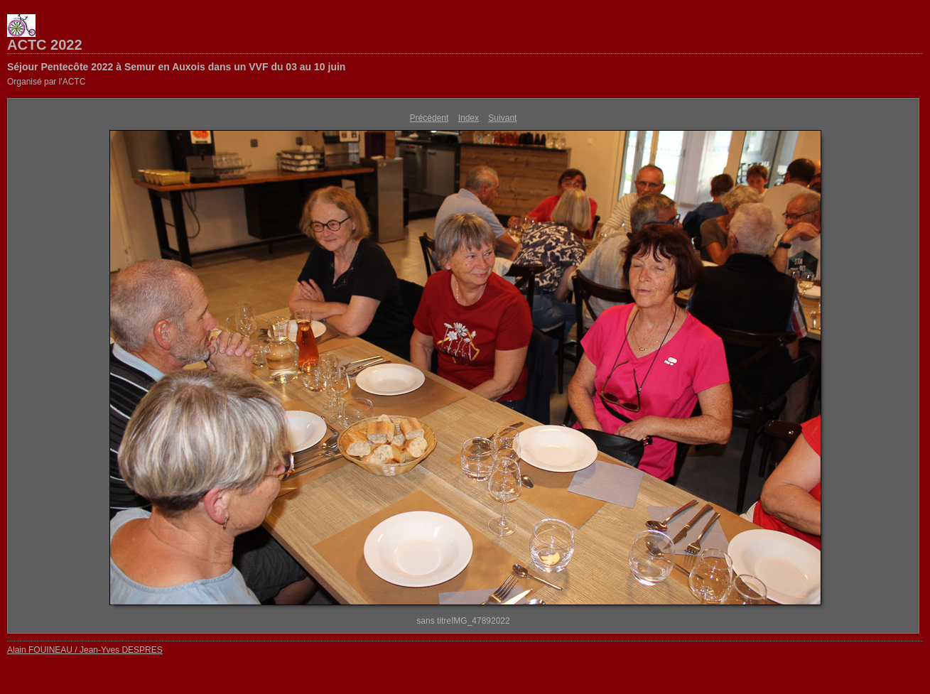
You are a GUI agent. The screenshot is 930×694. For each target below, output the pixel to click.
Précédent (429, 118)
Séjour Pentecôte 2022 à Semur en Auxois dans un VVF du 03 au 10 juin (176, 66)
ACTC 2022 (44, 45)
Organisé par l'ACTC (46, 82)
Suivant (502, 118)
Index (468, 118)
